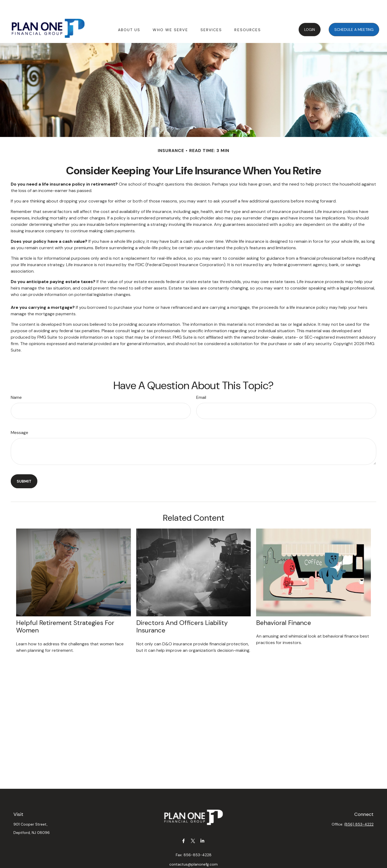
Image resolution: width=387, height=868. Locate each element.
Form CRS (199, 863)
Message (19, 416)
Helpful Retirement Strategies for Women (65, 610)
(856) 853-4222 (359, 808)
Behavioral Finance (283, 606)
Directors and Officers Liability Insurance (182, 610)
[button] (129, 13)
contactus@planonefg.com (193, 848)
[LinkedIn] (202, 824)
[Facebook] (183, 824)
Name (16, 381)
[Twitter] (193, 824)
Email (201, 381)
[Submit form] (24, 465)
